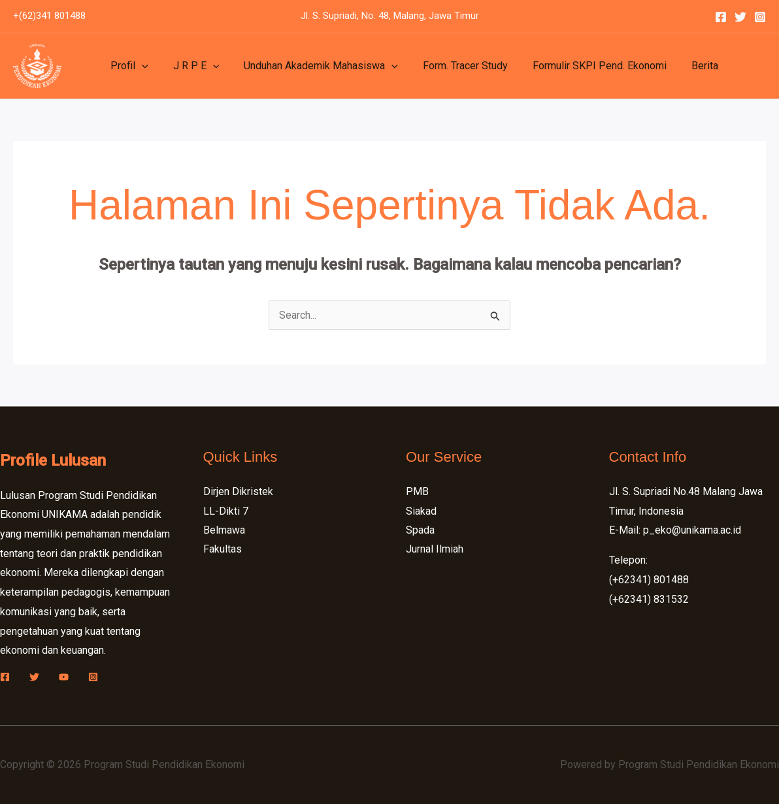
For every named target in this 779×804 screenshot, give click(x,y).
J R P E (190, 66)
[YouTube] (64, 677)
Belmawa (224, 530)
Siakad (421, 511)
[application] (139, 66)
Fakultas (222, 549)
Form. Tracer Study (451, 65)
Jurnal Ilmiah (434, 549)
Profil (127, 66)
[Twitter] (740, 17)
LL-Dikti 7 (225, 511)
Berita (683, 65)
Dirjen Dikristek (238, 491)
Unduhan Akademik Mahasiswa (311, 66)
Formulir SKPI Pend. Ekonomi (582, 65)
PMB (417, 491)
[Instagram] (760, 17)
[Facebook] (721, 17)
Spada (420, 530)
